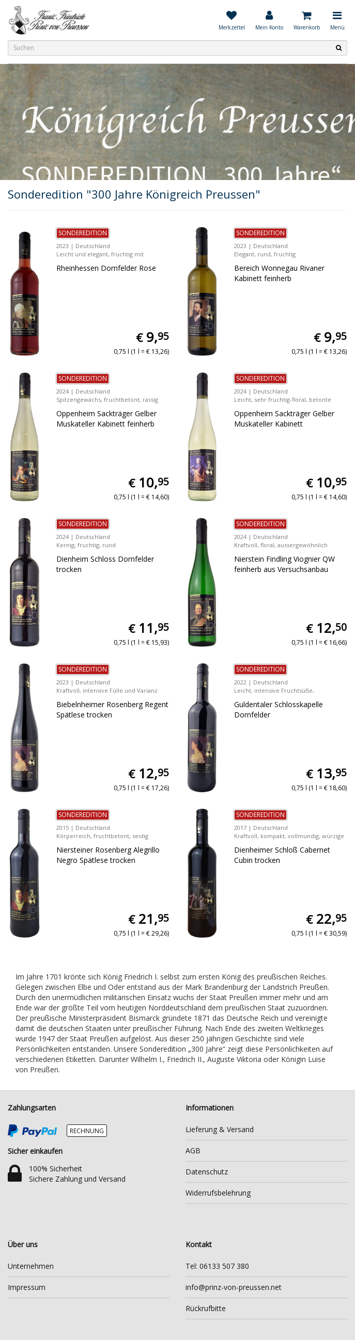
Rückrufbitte (206, 1308)
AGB (193, 1150)
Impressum (26, 1287)
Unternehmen (31, 1266)
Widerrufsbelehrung (218, 1193)
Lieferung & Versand (220, 1129)
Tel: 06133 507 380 (217, 1266)
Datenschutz (207, 1171)
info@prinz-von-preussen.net (234, 1287)
